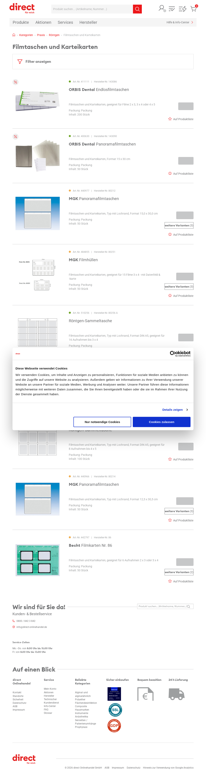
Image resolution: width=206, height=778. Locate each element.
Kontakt (17, 692)
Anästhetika (81, 716)
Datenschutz (19, 703)
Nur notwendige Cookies (102, 422)
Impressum (19, 709)
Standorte (18, 696)
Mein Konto (50, 688)
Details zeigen (172, 409)
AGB (15, 706)
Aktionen (49, 692)
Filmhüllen (83, 259)
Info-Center (50, 706)
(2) (179, 572)
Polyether (80, 699)
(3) (179, 225)
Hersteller (49, 695)
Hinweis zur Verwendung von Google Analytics (168, 767)
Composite (81, 706)
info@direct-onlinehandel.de (31, 627)
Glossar (48, 713)
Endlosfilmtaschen (99, 89)
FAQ (46, 709)
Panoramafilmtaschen (102, 144)
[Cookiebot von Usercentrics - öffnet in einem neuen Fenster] (173, 354)
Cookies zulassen (161, 422)
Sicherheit (18, 699)
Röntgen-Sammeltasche (90, 320)
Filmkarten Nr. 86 (90, 545)
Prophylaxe (81, 727)
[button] (162, 8)
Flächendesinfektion (86, 703)
